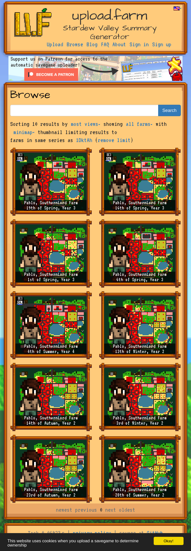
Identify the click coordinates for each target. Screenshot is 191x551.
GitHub (155, 533)
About (119, 44)
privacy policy (92, 533)
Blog (92, 44)
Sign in (139, 44)
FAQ (105, 44)
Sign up (161, 44)
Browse (75, 44)
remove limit (114, 140)
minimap (24, 132)
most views (85, 124)
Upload (55, 44)
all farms (139, 124)
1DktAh (84, 140)
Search (169, 110)
